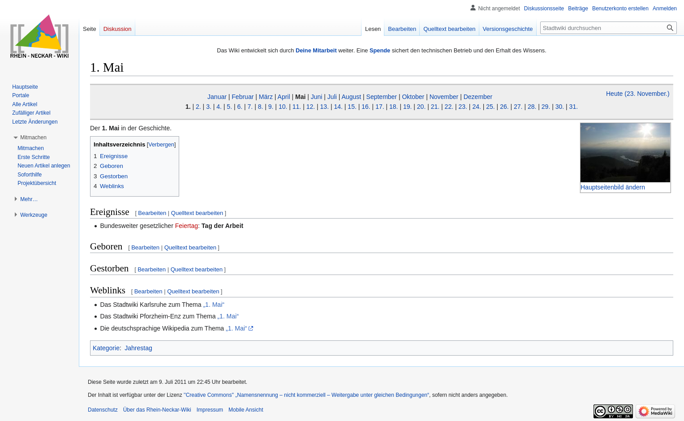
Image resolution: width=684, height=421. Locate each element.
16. (365, 106)
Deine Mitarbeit (316, 50)
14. (338, 106)
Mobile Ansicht (245, 410)
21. (435, 106)
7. (250, 106)
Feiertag (186, 225)
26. (504, 106)
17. (379, 106)
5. (229, 106)
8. (260, 106)
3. (208, 106)
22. (449, 106)
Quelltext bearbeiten (197, 213)
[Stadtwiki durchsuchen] (608, 27)
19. (407, 106)
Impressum (210, 410)
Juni (317, 96)
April (284, 96)
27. (518, 106)
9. (271, 106)
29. (546, 106)
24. (476, 106)
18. (393, 106)
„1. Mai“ (213, 304)
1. (188, 106)
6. (239, 106)
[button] (33, 137)
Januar (217, 96)
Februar (243, 96)
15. (352, 106)
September (381, 96)
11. (297, 106)
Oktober (413, 96)
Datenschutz (103, 410)
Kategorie (106, 348)
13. (324, 106)
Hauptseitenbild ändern (613, 187)
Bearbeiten (152, 213)
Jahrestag (138, 348)
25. (490, 106)
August (351, 96)
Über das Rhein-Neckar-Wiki (157, 410)
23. (462, 106)
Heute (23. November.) (638, 93)
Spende (380, 50)
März (266, 96)
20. (421, 106)
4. (219, 106)
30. (559, 106)
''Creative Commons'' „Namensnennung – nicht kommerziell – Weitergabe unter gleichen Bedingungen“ (306, 395)
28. (532, 106)
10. (283, 106)
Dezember (478, 96)
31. (573, 106)
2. (198, 106)
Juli (332, 96)
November (444, 96)
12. (310, 106)
